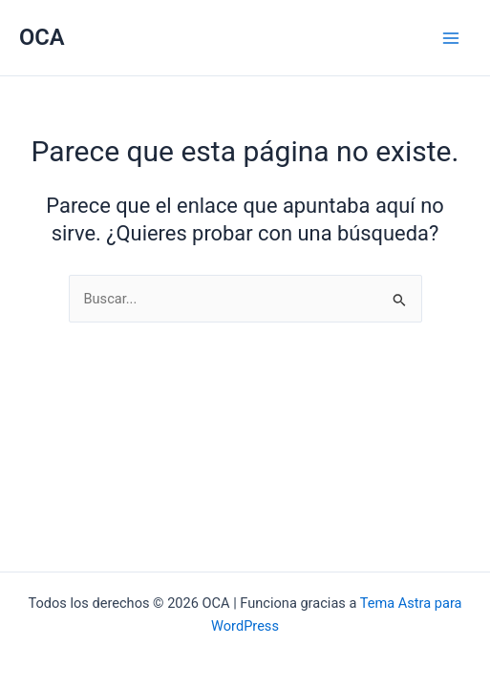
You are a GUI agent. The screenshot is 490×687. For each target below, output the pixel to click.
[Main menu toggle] (451, 38)
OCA (42, 37)
